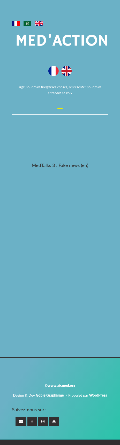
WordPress (98, 395)
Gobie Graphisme (50, 395)
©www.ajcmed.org (60, 385)
